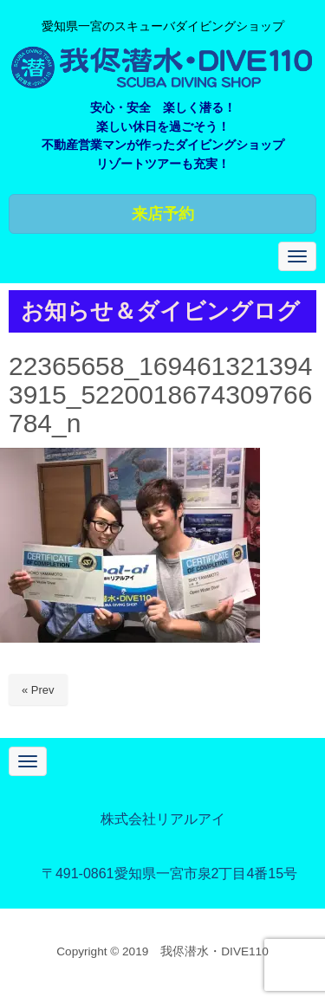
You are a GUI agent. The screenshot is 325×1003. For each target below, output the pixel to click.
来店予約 (163, 214)
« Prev (38, 689)
